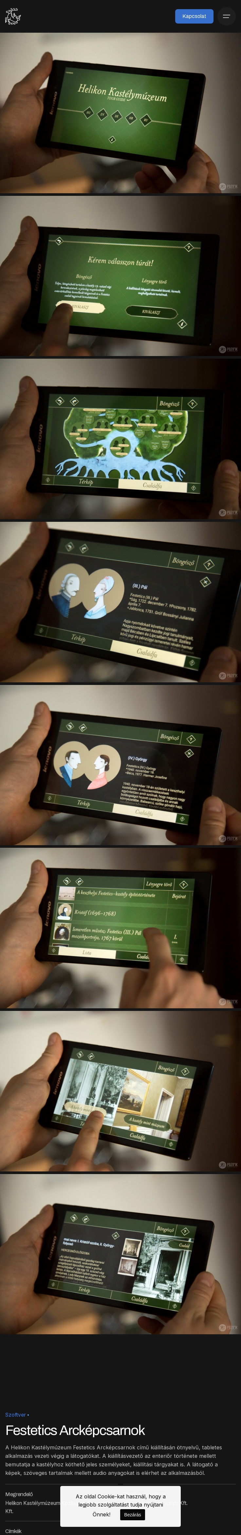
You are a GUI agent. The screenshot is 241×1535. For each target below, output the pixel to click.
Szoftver (15, 1415)
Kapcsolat (194, 16)
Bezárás (132, 1514)
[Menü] (226, 16)
